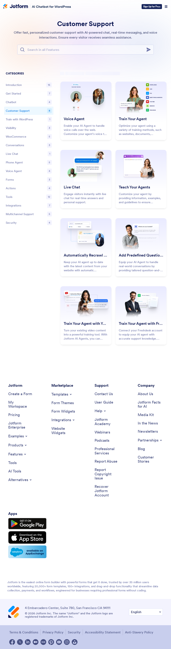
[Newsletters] (148, 431)
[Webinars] (102, 432)
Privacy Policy (53, 632)
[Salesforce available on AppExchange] (27, 551)
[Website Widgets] (63, 430)
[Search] (150, 49)
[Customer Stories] (150, 459)
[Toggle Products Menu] (17, 445)
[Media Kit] (146, 415)
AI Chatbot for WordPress (51, 6)
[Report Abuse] (106, 461)
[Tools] (12, 463)
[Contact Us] (104, 394)
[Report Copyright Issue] (107, 474)
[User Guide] (104, 402)
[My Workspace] (20, 404)
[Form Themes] (62, 403)
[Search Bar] (85, 49)
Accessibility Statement (103, 632)
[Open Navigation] (166, 6)
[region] (28, 149)
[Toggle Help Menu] (100, 410)
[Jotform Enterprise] (20, 425)
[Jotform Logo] (15, 6)
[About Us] (145, 394)
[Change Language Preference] (146, 612)
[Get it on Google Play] (27, 523)
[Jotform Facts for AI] (150, 404)
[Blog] (141, 449)
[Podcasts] (102, 440)
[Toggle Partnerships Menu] (150, 440)
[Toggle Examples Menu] (18, 436)
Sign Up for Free (151, 6)
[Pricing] (14, 415)
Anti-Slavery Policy (139, 632)
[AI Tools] (14, 471)
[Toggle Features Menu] (17, 454)
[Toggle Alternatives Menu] (20, 479)
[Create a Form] (20, 394)
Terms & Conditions (23, 632)
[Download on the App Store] (27, 537)
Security (74, 632)
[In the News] (148, 423)
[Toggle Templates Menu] (61, 394)
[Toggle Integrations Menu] (63, 419)
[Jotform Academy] (107, 421)
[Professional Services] (107, 451)
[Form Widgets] (63, 411)
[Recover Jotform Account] (107, 490)
